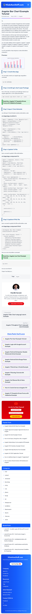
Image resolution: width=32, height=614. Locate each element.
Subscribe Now (16, 416)
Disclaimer (5, 575)
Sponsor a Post (6, 594)
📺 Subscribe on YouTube (16, 303)
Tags (4, 584)
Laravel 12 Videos (16, 410)
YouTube (5, 605)
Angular (17, 276)
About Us (5, 571)
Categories (5, 586)
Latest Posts (6, 582)
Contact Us (5, 573)
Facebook (5, 601)
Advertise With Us (7, 592)
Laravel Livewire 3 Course (16, 413)
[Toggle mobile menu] (28, 5)
